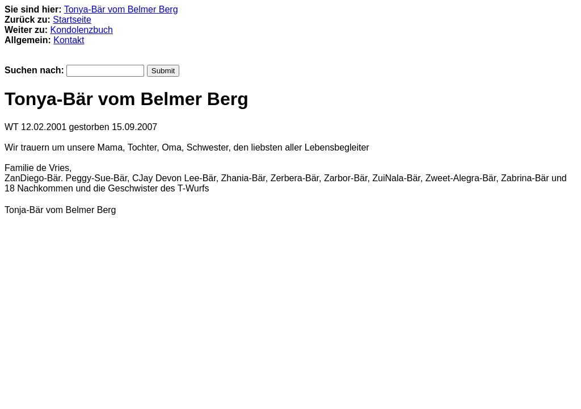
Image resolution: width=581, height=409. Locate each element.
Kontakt (68, 40)
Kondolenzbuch (81, 30)
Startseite (72, 19)
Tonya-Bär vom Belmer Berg (121, 9)
